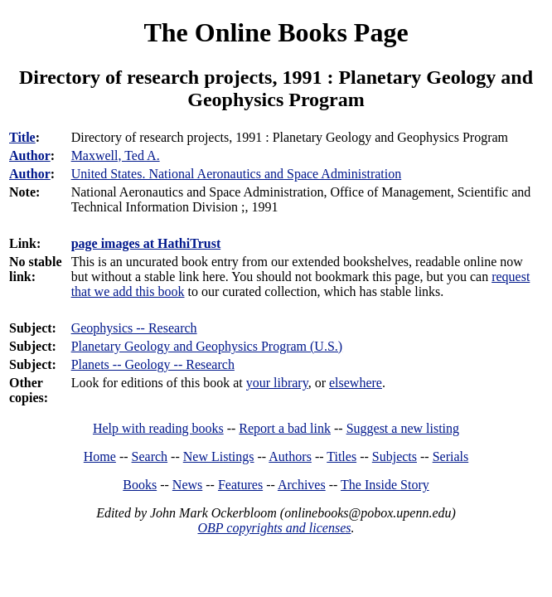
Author (30, 155)
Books (140, 485)
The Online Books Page (275, 32)
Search (150, 456)
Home (100, 456)
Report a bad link (285, 428)
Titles (341, 456)
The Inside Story (385, 485)
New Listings (218, 456)
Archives (302, 485)
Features (240, 485)
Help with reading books (158, 428)
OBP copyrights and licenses (274, 528)
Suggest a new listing (402, 428)
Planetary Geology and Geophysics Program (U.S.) (207, 346)
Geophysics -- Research (134, 328)
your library (277, 383)
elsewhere (355, 383)
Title (22, 137)
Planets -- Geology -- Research (153, 364)
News (187, 485)
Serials (451, 456)
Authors (290, 456)
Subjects (394, 456)
